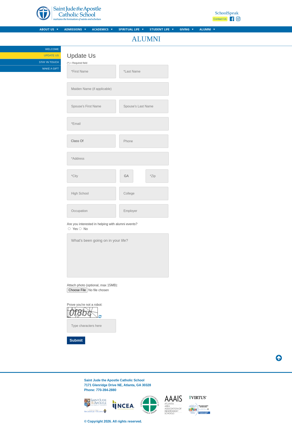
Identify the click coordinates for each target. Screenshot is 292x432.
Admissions (75, 29)
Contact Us (220, 18)
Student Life (162, 29)
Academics (103, 29)
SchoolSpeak (226, 12)
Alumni (208, 29)
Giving (187, 29)
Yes (75, 229)
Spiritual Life (132, 29)
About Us (49, 29)
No (86, 229)
